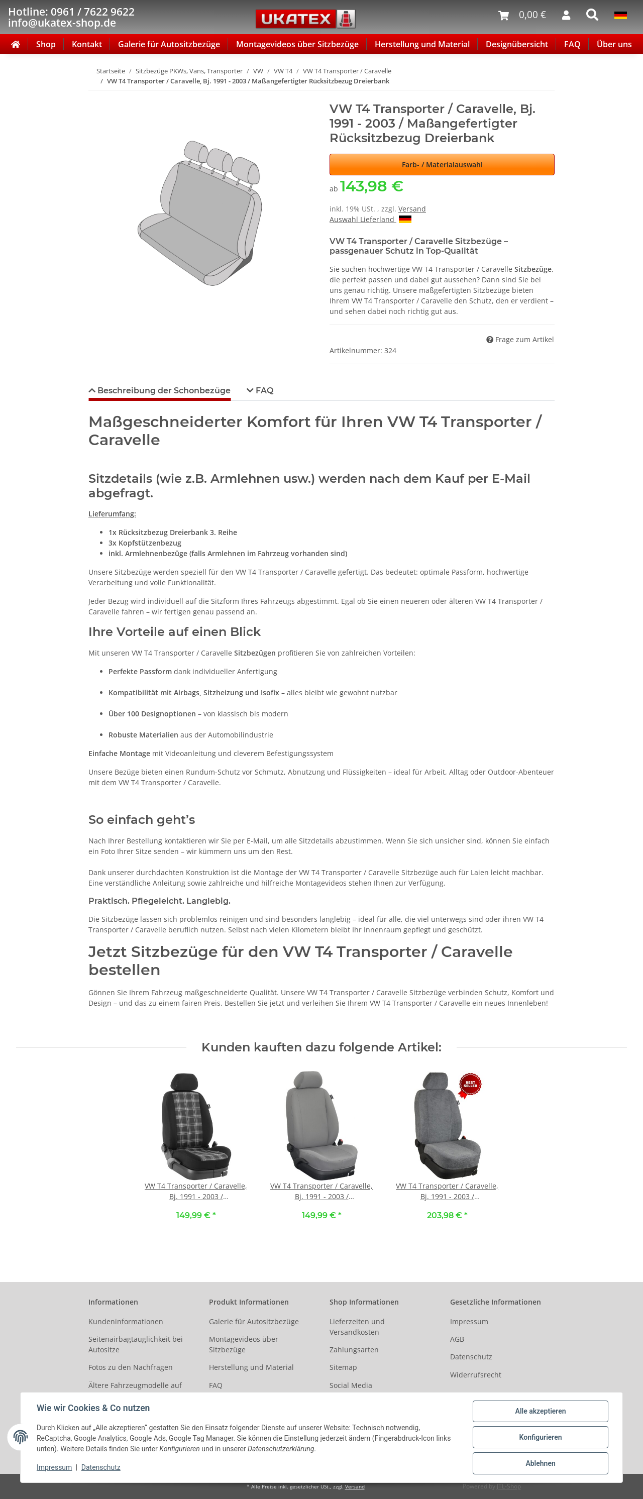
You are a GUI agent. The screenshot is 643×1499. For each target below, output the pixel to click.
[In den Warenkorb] (96, 96)
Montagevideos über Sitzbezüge (297, 44)
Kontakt (87, 44)
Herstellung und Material (422, 44)
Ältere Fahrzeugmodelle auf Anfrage (135, 1390)
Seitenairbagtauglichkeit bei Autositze (135, 1344)
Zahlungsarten (354, 1349)
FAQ (572, 44)
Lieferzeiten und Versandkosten (357, 1327)
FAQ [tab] (263, 390)
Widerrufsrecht (475, 1374)
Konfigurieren (540, 1437)
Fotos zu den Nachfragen (130, 1367)
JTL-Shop (509, 1486)
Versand (412, 208)
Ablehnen (540, 1463)
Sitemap (343, 1367)
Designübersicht (517, 44)
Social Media (351, 1385)
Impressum (469, 1321)
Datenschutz (471, 1356)
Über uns (614, 44)
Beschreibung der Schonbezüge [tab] (163, 390)
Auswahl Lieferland (370, 219)
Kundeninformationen (125, 1321)
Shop (46, 44)
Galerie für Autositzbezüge (169, 44)
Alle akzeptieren (540, 1411)
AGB (457, 1339)
